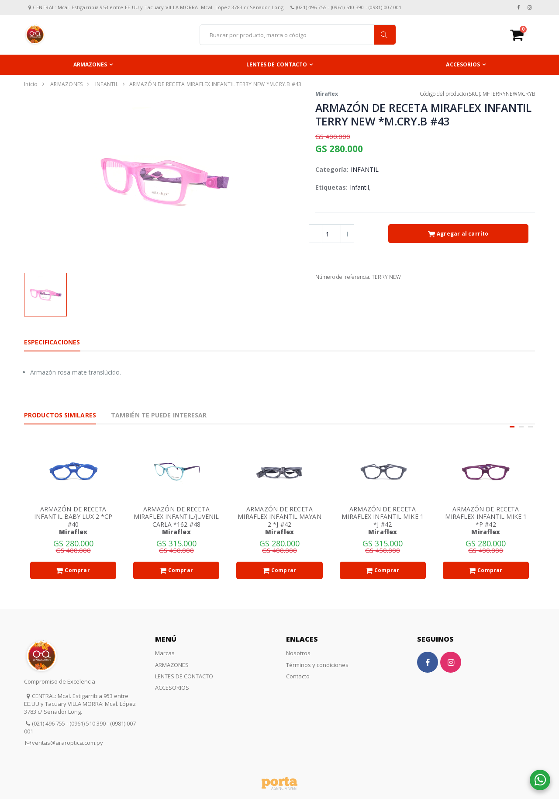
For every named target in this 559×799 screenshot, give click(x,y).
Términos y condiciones (317, 665)
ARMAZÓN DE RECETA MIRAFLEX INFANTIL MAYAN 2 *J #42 (279, 516)
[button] (522, 35)
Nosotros (298, 653)
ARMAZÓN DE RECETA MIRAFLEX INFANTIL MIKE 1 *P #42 (486, 516)
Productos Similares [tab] (60, 415)
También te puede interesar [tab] (159, 415)
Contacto (298, 676)
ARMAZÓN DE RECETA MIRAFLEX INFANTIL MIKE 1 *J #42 (382, 516)
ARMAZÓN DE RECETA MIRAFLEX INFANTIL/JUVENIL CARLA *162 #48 (176, 516)
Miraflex (326, 93)
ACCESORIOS (463, 64)
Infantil (359, 187)
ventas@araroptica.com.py (67, 743)
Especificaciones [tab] (52, 342)
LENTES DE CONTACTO (276, 64)
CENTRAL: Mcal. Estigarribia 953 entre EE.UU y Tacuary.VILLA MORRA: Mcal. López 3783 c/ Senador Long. (80, 704)
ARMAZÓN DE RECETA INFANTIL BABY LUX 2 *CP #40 (73, 516)
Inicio (31, 84)
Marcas (165, 653)
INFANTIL (106, 84)
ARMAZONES (90, 64)
